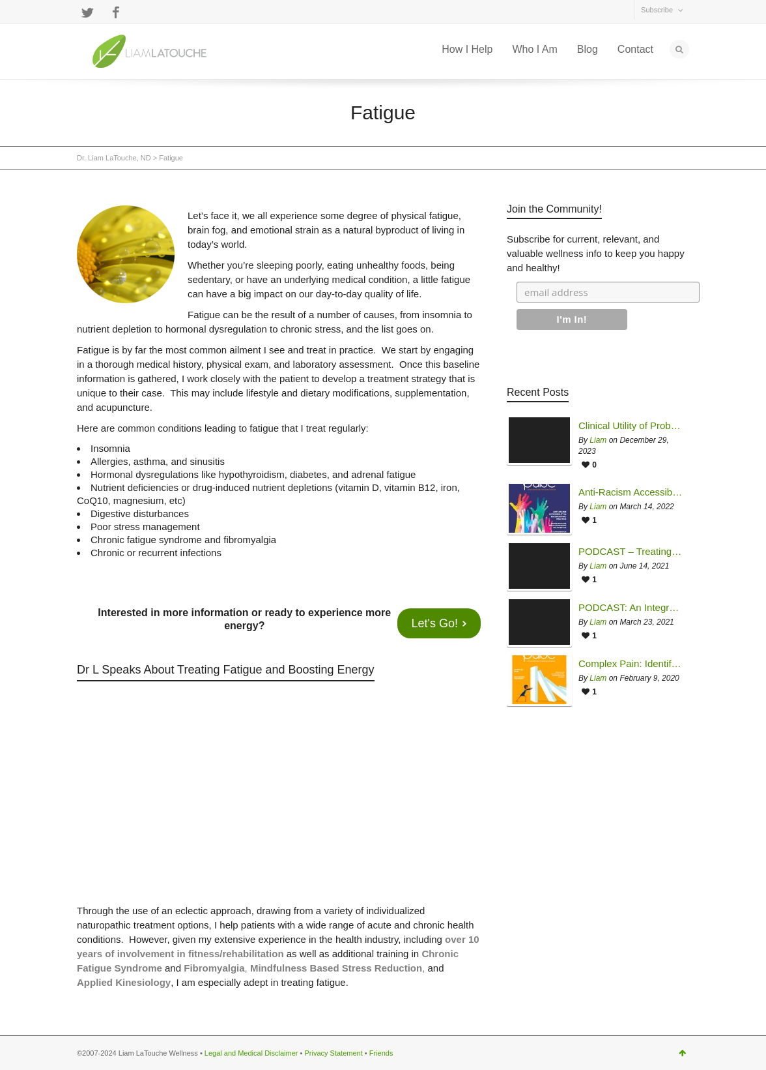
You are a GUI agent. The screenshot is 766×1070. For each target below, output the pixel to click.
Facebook (116, 12)
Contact (635, 49)
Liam (597, 440)
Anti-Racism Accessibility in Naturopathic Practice (630, 492)
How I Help (467, 49)
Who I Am (534, 49)
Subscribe (657, 10)
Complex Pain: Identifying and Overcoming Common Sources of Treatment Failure (630, 664)
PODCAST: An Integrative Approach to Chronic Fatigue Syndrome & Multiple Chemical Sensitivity (630, 607)
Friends (381, 1053)
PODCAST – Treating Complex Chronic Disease (630, 551)
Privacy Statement (333, 1053)
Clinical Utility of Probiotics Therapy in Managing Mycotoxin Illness (630, 426)
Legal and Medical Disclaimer (251, 1053)
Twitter (87, 12)
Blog (587, 49)
